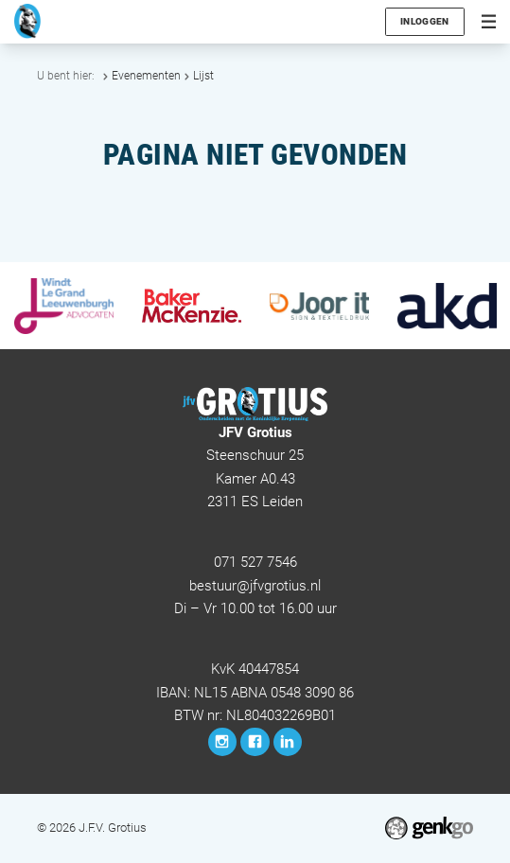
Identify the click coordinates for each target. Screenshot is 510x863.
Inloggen (423, 21)
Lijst (203, 75)
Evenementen (146, 75)
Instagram (222, 742)
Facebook (255, 742)
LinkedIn (288, 742)
